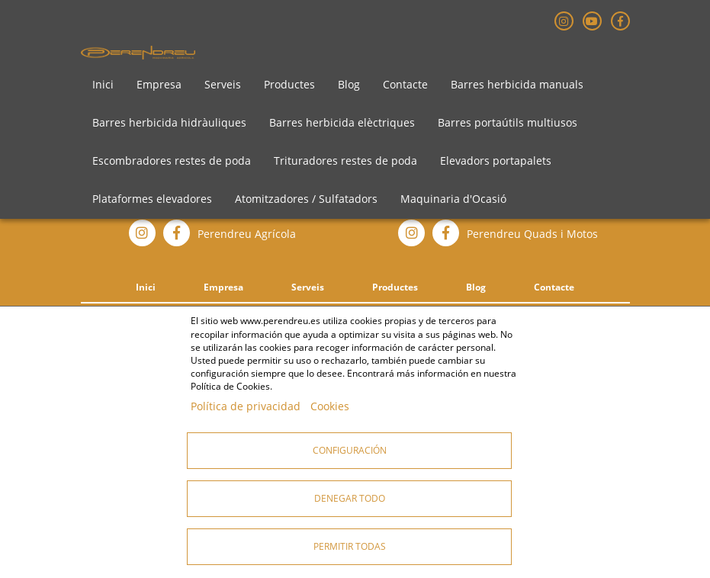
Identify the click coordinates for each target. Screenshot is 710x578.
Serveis (222, 84)
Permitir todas (349, 546)
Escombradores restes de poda (171, 160)
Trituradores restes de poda (345, 160)
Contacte (405, 84)
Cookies (329, 406)
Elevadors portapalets (495, 160)
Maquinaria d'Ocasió (453, 198)
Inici (103, 84)
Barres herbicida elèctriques (342, 122)
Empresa (159, 84)
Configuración (350, 450)
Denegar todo (349, 498)
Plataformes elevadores (152, 198)
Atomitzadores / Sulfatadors (306, 198)
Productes (289, 84)
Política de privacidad (245, 406)
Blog (349, 84)
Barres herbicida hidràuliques (169, 122)
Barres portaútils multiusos (507, 122)
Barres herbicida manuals (517, 84)
